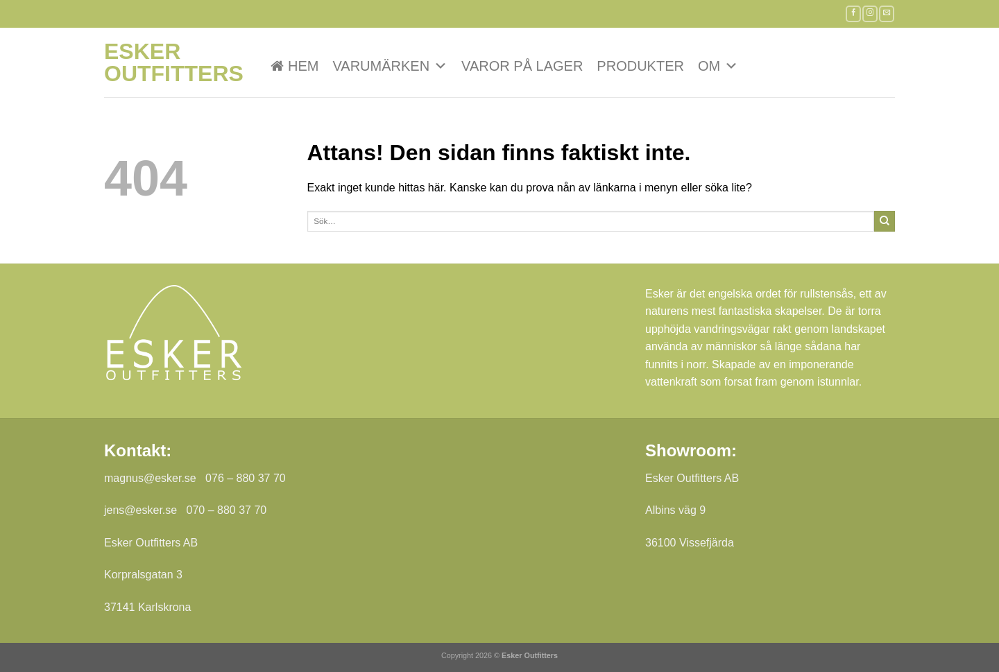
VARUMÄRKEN (389, 66)
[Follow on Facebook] (853, 13)
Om (718, 66)
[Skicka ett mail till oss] (886, 13)
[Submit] (884, 221)
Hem (303, 66)
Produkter (640, 66)
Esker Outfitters (173, 62)
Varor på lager (522, 66)
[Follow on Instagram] (870, 13)
